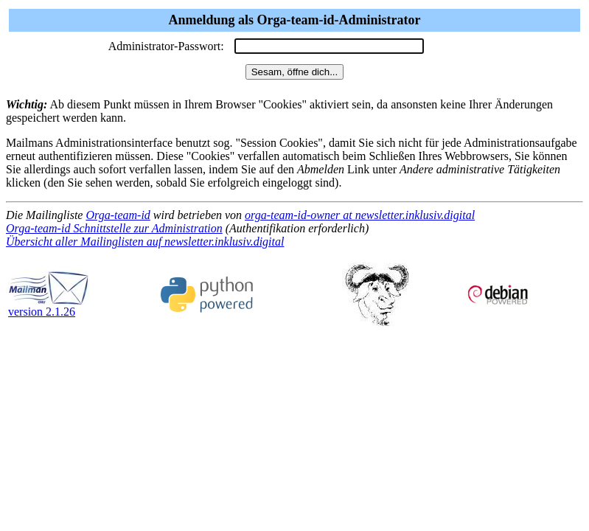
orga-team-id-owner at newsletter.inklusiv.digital (360, 215)
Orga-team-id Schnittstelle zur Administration (114, 228)
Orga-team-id (118, 215)
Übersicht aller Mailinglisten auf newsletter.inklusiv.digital (145, 241)
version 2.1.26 (48, 306)
